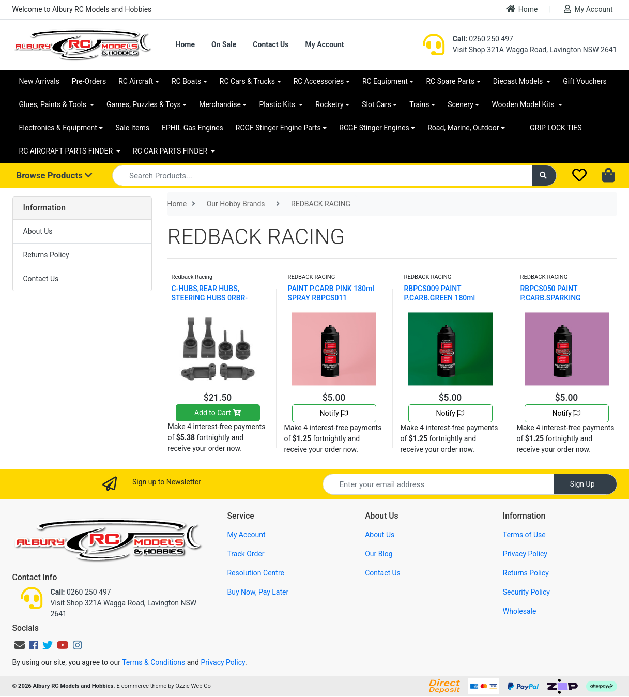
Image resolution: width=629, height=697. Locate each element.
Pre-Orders (89, 81)
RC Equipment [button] (385, 81)
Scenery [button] (460, 104)
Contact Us (270, 44)
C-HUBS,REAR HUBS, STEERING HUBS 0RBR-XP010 (210, 297)
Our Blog (379, 554)
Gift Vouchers (585, 81)
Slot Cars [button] (376, 104)
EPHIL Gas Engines (192, 128)
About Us (38, 231)
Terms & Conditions (153, 662)
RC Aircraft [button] (135, 81)
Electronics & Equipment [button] (58, 128)
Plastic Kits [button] (278, 104)
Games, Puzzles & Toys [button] (143, 104)
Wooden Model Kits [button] (524, 104)
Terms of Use (524, 535)
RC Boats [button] (186, 81)
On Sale (223, 44)
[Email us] (19, 645)
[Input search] (322, 175)
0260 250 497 (483, 39)
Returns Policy (46, 255)
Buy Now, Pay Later (257, 592)
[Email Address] (438, 484)
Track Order (245, 554)
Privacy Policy (525, 554)
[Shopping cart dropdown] (609, 176)
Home (522, 9)
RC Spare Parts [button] (450, 81)
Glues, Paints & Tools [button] (53, 104)
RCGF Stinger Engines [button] (374, 128)
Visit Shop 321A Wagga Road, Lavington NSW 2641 (535, 50)
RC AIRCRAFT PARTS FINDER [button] (67, 151)
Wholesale (519, 611)
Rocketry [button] (329, 104)
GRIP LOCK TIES (556, 128)
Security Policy (526, 592)
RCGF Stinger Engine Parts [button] (278, 128)
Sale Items (132, 128)
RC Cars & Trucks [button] (247, 81)
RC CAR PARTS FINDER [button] (171, 151)
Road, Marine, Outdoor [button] (463, 128)
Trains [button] (419, 104)
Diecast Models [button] (519, 81)
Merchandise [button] (220, 104)
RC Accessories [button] (319, 81)
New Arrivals (39, 81)
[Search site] (544, 175)
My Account (588, 9)
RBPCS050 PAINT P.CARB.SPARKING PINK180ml (550, 297)
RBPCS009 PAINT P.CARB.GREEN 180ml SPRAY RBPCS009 (439, 297)
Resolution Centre (255, 573)
